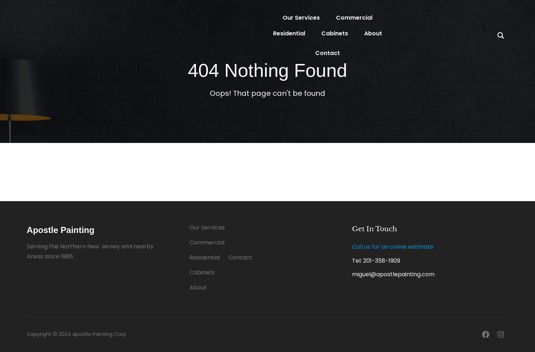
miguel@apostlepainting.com (393, 274)
